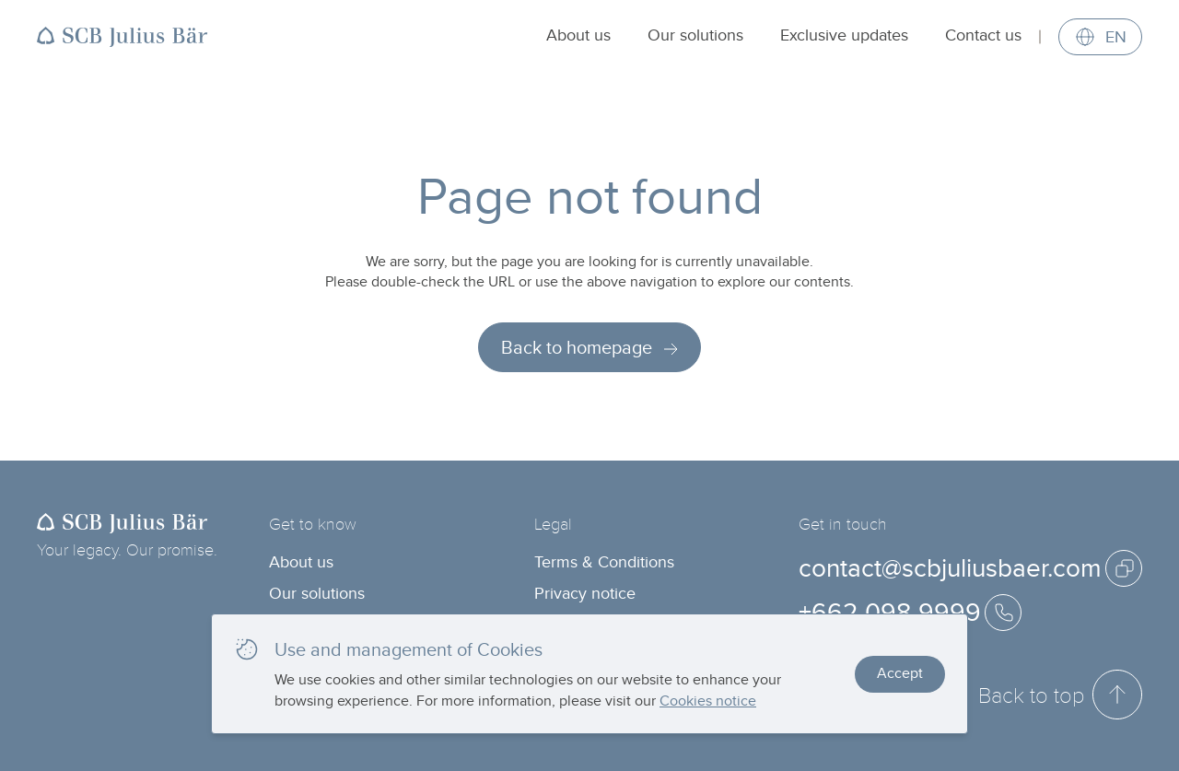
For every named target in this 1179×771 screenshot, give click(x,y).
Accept (900, 672)
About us (578, 34)
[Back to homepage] (122, 37)
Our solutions (695, 34)
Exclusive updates (844, 34)
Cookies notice (708, 700)
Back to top (1060, 694)
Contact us (983, 34)
